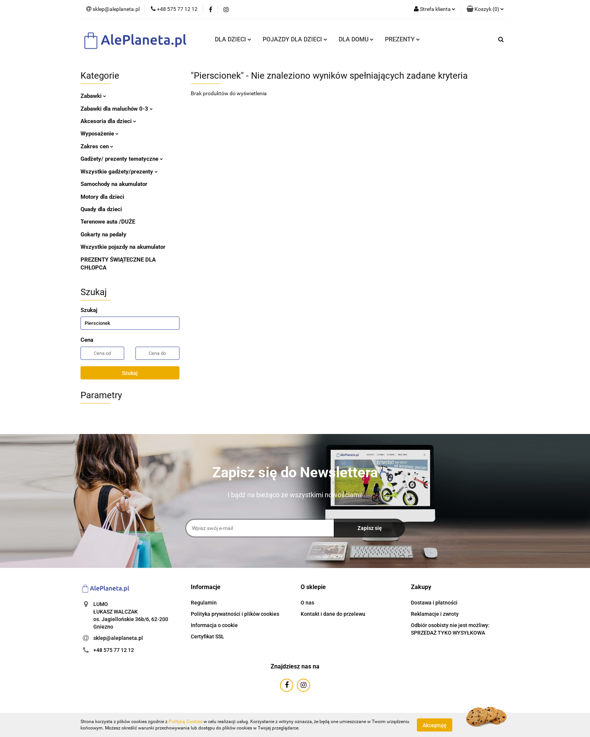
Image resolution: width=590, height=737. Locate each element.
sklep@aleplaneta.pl (118, 638)
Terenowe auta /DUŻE (108, 221)
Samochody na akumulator (114, 184)
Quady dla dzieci (101, 209)
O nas (307, 603)
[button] (485, 9)
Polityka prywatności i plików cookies (235, 614)
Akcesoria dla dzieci (108, 121)
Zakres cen (97, 146)
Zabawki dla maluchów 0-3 (117, 108)
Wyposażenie (100, 133)
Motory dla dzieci (102, 196)
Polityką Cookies (185, 721)
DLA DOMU (356, 39)
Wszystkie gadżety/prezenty (119, 171)
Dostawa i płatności (434, 603)
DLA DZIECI (233, 39)
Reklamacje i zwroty (435, 614)
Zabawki (93, 96)
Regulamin (204, 603)
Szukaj (130, 373)
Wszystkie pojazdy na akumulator (123, 247)
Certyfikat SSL (207, 636)
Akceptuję (435, 725)
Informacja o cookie (214, 625)
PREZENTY (402, 39)
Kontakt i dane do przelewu (333, 614)
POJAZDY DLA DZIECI (295, 39)
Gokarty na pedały (103, 234)
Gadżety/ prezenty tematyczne (122, 158)
